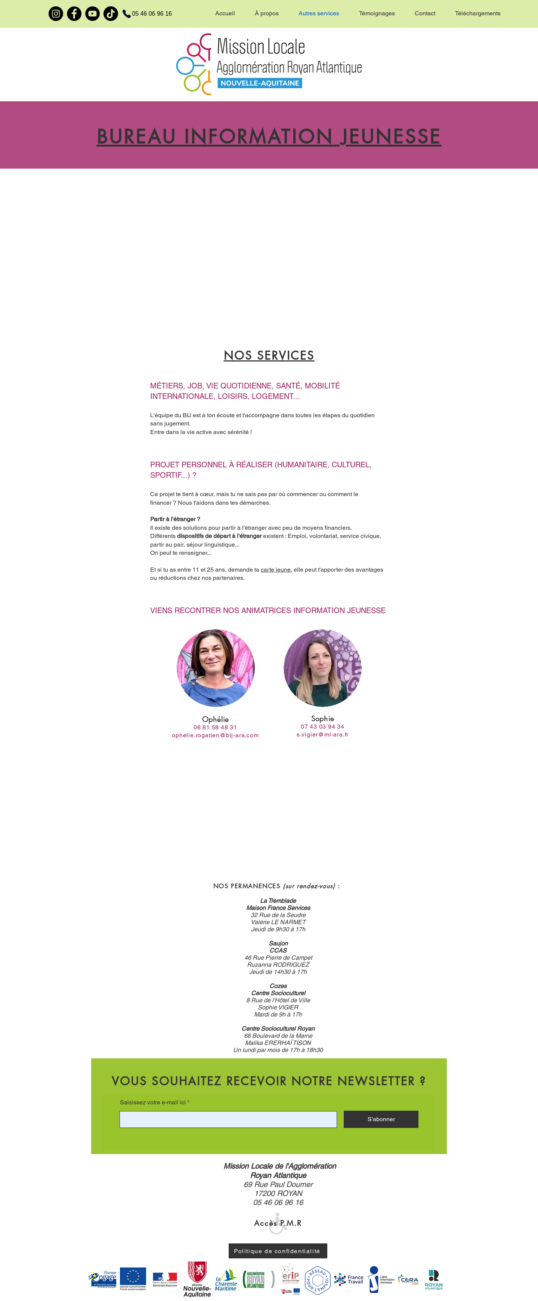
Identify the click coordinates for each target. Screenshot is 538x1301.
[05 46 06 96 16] (142, 13)
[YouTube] (92, 13)
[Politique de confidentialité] (278, 1250)
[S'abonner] (381, 1119)
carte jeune (276, 569)
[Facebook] (74, 13)
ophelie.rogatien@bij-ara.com (215, 735)
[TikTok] (110, 13)
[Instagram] (56, 13)
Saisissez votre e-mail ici (153, 1102)
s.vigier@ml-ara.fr (323, 734)
